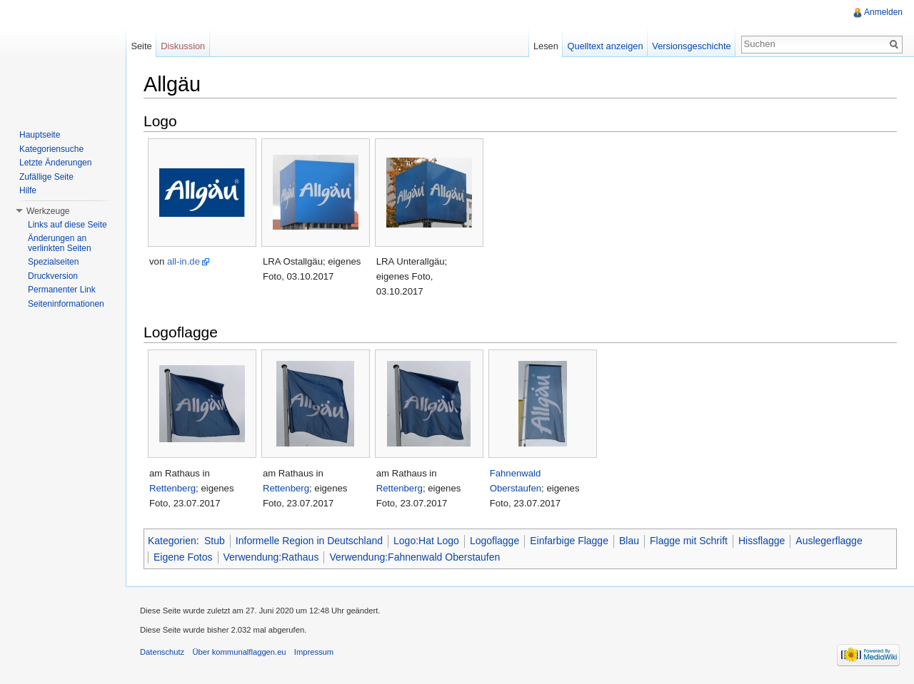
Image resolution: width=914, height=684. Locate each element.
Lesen (545, 46)
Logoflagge (494, 540)
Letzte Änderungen (55, 163)
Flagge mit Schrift (689, 540)
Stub (214, 540)
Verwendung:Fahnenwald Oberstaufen (414, 557)
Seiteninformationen (66, 304)
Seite (141, 46)
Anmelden (883, 12)
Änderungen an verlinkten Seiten (59, 243)
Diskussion (183, 46)
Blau (629, 540)
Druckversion (53, 276)
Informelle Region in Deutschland (309, 540)
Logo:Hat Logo (426, 540)
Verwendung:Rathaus (271, 557)
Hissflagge (761, 540)
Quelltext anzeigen (605, 46)
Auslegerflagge (828, 540)
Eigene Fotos (183, 557)
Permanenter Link (62, 290)
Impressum (313, 652)
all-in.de (183, 261)
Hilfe (27, 190)
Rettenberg (172, 488)
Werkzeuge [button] (47, 211)
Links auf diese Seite (67, 225)
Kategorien (172, 540)
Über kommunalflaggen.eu (239, 652)
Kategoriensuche (51, 149)
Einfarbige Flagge (569, 540)
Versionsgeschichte (691, 46)
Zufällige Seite (46, 177)
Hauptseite (39, 135)
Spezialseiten (53, 262)
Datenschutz (162, 652)
